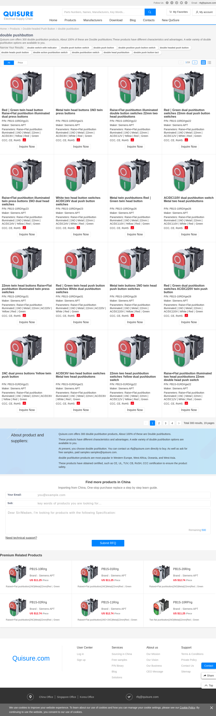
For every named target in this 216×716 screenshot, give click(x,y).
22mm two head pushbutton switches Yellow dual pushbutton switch (133, 377)
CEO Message (154, 671)
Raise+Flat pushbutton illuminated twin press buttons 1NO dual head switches (26, 201)
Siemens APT (18, 125)
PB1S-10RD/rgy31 (18, 296)
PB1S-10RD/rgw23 (72, 208)
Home (53, 20)
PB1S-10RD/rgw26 (180, 208)
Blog (133, 20)
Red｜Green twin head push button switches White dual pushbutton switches (80, 289)
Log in (80, 654)
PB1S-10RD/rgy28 (126, 296)
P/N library (118, 665)
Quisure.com (31, 658)
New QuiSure (170, 20)
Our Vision (152, 659)
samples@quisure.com (103, 452)
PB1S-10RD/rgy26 (126, 208)
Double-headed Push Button (39, 28)
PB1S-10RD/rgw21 (72, 120)
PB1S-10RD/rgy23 (18, 208)
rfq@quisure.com (207, 3)
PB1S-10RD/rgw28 (180, 296)
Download (115, 20)
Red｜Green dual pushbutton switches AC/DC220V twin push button (186, 289)
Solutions (117, 677)
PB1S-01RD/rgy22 (126, 384)
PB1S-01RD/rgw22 (180, 384)
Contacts (148, 20)
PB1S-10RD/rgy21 (18, 120)
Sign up (81, 659)
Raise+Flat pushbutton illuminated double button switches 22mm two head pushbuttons (134, 113)
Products (70, 20)
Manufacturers (92, 20)
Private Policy (189, 659)
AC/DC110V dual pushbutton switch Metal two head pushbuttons (189, 199)
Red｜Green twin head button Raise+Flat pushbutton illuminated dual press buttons (26, 113)
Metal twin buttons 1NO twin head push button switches (133, 287)
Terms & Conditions (192, 654)
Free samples (119, 659)
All (9, 62)
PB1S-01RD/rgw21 (72, 384)
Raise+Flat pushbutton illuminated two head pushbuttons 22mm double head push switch (188, 377)
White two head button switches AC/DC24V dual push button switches (78, 201)
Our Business (154, 665)
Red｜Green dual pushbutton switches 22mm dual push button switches (187, 113)
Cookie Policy (187, 707)
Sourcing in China (122, 654)
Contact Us (187, 665)
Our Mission (153, 654)
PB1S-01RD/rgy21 (18, 384)
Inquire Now (27, 146)
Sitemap (186, 671)
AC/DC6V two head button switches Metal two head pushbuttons (80, 375)
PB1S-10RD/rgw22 (180, 120)
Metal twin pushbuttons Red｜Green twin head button (131, 199)
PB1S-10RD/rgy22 (126, 120)
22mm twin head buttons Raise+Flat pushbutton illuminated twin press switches (27, 289)
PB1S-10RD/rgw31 (72, 296)
